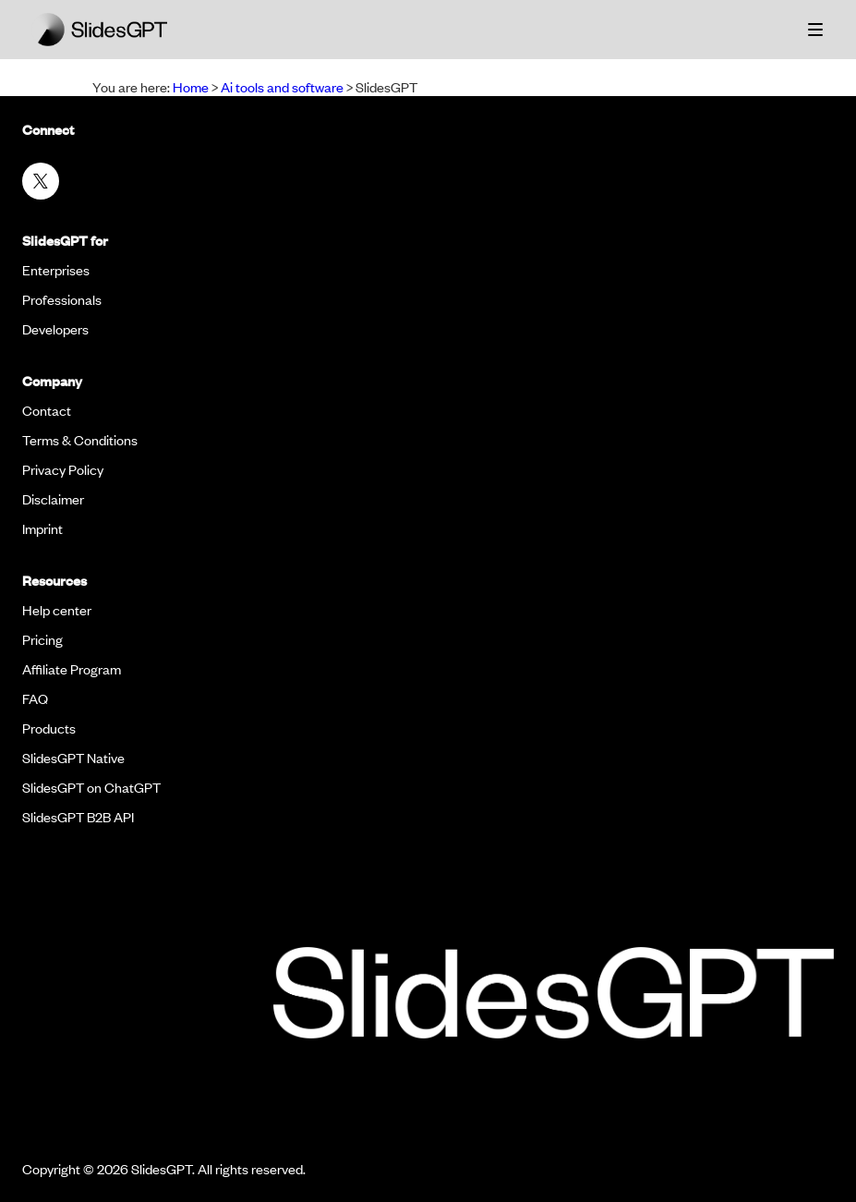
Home (191, 87)
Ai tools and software (282, 87)
